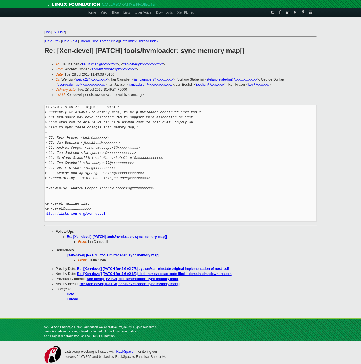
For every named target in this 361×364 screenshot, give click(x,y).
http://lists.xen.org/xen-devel (75, 213)
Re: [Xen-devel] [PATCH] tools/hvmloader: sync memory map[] (117, 237)
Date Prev (52, 41)
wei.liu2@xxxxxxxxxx (91, 79)
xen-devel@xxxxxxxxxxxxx (143, 64)
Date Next (69, 41)
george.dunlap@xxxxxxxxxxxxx (81, 84)
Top (47, 32)
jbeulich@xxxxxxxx (210, 84)
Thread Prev (88, 41)
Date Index (128, 41)
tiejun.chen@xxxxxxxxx (99, 64)
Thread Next (109, 41)
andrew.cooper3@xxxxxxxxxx (114, 69)
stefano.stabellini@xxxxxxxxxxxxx (231, 79)
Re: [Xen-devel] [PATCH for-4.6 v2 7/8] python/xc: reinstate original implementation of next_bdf (153, 269)
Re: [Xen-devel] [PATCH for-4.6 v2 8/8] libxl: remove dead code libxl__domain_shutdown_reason (154, 274)
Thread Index (148, 41)
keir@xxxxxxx (258, 84)
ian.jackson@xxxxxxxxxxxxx (150, 84)
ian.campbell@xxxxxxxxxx (153, 79)
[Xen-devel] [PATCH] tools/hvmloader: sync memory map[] (113, 255)
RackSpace (124, 352)
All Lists (59, 32)
